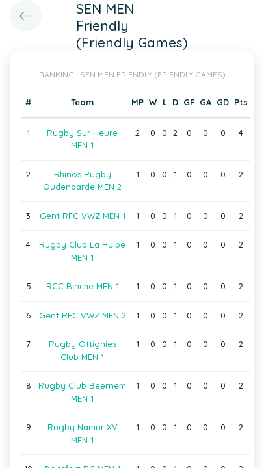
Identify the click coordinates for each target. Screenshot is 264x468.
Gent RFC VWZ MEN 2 (82, 315)
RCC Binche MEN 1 (82, 286)
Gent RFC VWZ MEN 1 (82, 216)
